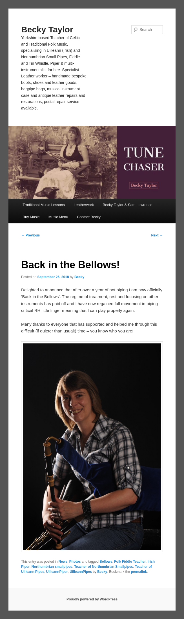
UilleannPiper (57, 572)
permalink (139, 572)
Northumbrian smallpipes (52, 567)
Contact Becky (89, 217)
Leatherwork (84, 205)
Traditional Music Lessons (44, 205)
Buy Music (31, 217)
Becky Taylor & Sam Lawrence (127, 205)
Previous (30, 235)
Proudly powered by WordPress (92, 599)
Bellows (105, 562)
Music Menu (58, 217)
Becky (79, 277)
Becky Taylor (47, 29)
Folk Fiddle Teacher (130, 562)
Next (157, 235)
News (63, 562)
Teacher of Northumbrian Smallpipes (103, 567)
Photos (75, 562)
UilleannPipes (81, 572)
